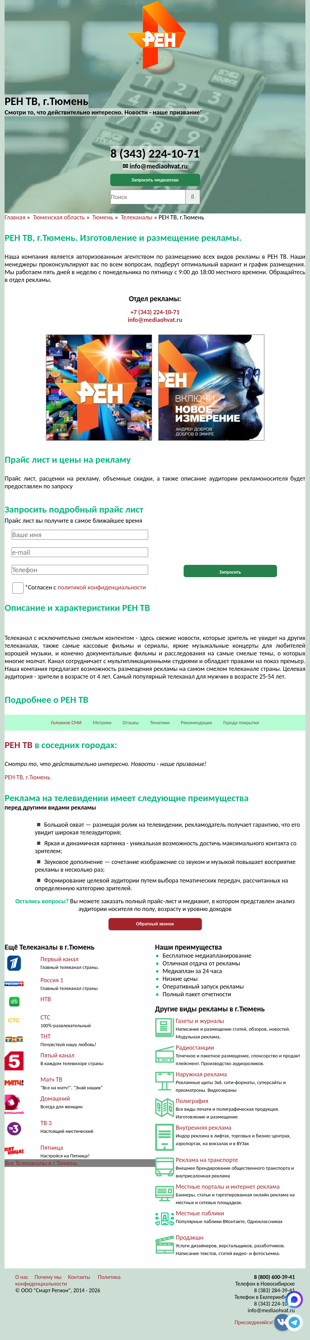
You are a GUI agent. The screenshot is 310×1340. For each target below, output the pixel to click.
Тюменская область (59, 217)
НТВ (45, 999)
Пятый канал (57, 1055)
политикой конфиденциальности (102, 588)
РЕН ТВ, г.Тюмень (27, 777)
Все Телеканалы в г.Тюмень (41, 1163)
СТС (45, 1017)
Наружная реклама (201, 1074)
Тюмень (102, 217)
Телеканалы (136, 217)
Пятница (51, 1147)
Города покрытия (241, 723)
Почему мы (48, 1277)
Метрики (102, 723)
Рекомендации (196, 723)
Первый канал (59, 959)
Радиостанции (195, 1047)
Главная (15, 217)
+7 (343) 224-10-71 (155, 312)
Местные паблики (200, 1213)
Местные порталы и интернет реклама (228, 1186)
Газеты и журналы (200, 1021)
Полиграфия (192, 1101)
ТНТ (45, 1036)
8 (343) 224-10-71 (274, 1303)
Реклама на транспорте (207, 1160)
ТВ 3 (46, 1123)
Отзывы (131, 723)
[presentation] (230, 543)
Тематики (160, 723)
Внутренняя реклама (204, 1127)
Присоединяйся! (254, 1322)
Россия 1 (51, 980)
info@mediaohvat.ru (155, 320)
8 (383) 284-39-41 (274, 1290)
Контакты (79, 1277)
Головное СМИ (66, 723)
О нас (21, 1277)
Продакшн (190, 1237)
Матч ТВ (51, 1079)
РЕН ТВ (18, 745)
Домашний (55, 1098)
